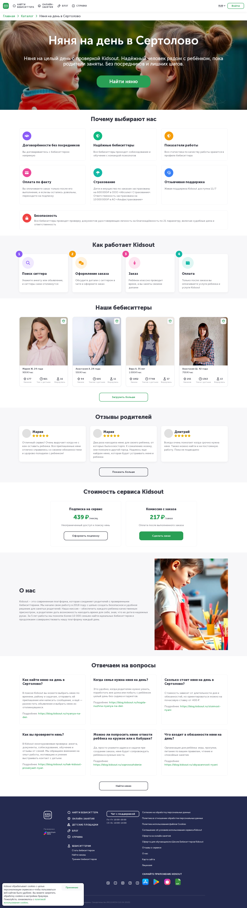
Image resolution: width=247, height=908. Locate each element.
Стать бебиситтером (83, 850)
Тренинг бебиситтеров (84, 859)
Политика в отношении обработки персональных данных (172, 818)
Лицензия (147, 865)
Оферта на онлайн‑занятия (156, 836)
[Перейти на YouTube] (115, 883)
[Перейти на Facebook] (130, 883)
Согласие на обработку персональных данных (166, 812)
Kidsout (6, 6)
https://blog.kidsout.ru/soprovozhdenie (117, 764)
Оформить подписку (85, 535)
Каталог (27, 16)
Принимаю (72, 887)
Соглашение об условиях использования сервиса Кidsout (172, 830)
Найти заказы (79, 855)
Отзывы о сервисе (151, 847)
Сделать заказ (161, 535)
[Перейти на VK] (108, 883)
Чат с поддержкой (123, 813)
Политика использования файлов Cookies (164, 824)
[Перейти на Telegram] (137, 883)
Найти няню (123, 81)
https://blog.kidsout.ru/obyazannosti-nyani (191, 764)
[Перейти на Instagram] (122, 883)
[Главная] (48, 816)
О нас (145, 853)
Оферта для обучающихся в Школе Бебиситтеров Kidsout (172, 842)
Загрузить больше (123, 397)
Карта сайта (148, 859)
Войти (236, 5)
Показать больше (123, 471)
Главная (9, 16)
